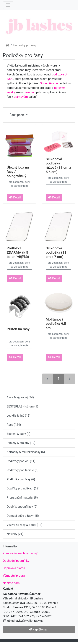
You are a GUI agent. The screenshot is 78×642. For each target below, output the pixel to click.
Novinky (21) (15, 534)
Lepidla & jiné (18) (18, 415)
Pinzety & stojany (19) (21, 443)
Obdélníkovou (49, 83)
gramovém (21, 96)
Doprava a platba (14, 568)
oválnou (30, 92)
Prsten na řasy (18, 329)
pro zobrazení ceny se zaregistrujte (19, 183)
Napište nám (11, 583)
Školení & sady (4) (18, 434)
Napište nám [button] (39, 629)
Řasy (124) (14, 424)
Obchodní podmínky (16, 560)
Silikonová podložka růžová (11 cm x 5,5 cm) (58, 165)
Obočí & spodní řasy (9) (22, 506)
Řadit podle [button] (17, 115)
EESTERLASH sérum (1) (22, 406)
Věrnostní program (15, 575)
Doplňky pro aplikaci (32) (23, 488)
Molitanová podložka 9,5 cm (56, 323)
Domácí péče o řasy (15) (23, 516)
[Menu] (8, 5)
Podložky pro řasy (25, 45)
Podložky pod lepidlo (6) (22, 470)
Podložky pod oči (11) (21, 461)
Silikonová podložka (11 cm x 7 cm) (56, 252)
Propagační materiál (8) (22, 497)
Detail (15, 197)
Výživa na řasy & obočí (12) (24, 525)
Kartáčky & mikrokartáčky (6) (26, 452)
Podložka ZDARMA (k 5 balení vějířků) (18, 252)
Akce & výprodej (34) (20, 397)
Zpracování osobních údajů (20, 553)
